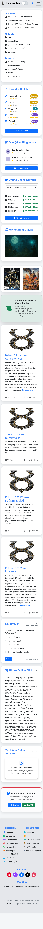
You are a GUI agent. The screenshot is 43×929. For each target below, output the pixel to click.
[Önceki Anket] (32, 640)
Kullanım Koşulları (32, 867)
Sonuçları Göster (32, 675)
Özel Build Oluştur (21, 131)
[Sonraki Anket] (36, 640)
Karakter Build (10, 863)
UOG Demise (12, 212)
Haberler (8, 848)
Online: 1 (9, 920)
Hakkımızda (30, 848)
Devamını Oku (27, 406)
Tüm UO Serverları (21, 234)
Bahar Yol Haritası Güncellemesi (20, 28)
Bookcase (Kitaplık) (16, 664)
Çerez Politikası (31, 859)
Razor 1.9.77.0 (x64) (15, 62)
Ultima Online (10, 3)
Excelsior (10, 227)
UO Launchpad (12, 65)
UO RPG (10, 220)
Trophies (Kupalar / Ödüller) (19, 668)
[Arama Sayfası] (31, 3)
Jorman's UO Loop (14, 69)
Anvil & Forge (13, 661)
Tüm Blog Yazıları (21, 168)
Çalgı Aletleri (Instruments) (17, 45)
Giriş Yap (14, 821)
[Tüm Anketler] (27, 640)
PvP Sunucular (10, 859)
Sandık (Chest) (14, 653)
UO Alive (10, 216)
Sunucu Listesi (10, 852)
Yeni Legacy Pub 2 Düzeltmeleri (19, 20)
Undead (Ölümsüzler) (15, 48)
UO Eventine (11, 223)
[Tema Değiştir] (24, 3)
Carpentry (10, 52)
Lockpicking (11, 41)
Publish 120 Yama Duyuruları (18, 17)
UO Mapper (11, 73)
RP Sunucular (10, 856)
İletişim (28, 852)
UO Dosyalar (9, 867)
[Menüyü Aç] (38, 3)
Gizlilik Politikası (32, 856)
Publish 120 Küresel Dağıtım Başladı (21, 24)
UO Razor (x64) (10, 878)
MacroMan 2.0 (10, 870)
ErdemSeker (18, 153)
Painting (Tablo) (14, 657)
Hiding (9, 37)
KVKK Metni (30, 863)
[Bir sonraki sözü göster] (36, 686)
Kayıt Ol (28, 821)
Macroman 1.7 (12, 76)
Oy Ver (8, 675)
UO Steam (8, 874)
